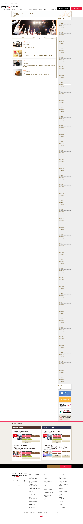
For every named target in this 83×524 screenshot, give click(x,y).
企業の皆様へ (61, 487)
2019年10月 (62, 168)
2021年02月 (62, 136)
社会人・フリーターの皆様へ (63, 484)
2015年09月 (62, 277)
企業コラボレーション (32, 484)
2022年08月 (62, 95)
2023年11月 (62, 61)
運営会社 (25, 512)
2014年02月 (62, 320)
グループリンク (61, 494)
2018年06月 (62, 204)
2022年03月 (62, 107)
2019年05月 (62, 179)
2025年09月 (62, 27)
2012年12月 (62, 352)
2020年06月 (62, 152)
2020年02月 (62, 159)
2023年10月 (62, 64)
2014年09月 (62, 304)
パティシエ (31, 495)
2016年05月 (62, 259)
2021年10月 (62, 118)
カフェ (30, 497)
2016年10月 (62, 247)
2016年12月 (62, 243)
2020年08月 (62, 150)
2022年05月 (62, 102)
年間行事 (45, 482)
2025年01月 (62, 39)
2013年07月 (62, 336)
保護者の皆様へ (61, 485)
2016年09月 (62, 250)
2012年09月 (62, 359)
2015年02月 (62, 293)
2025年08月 (62, 30)
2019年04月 (62, 182)
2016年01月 (62, 268)
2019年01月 (62, 188)
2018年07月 (62, 202)
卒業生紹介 (46, 485)
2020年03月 (62, 157)
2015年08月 (62, 279)
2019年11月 (62, 166)
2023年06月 (62, 73)
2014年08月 (62, 306)
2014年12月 (62, 297)
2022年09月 (62, 93)
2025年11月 (62, 25)
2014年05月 (62, 313)
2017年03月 (62, 236)
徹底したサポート (32, 487)
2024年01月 (62, 57)
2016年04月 (62, 261)
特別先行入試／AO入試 (47, 495)
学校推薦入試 (46, 496)
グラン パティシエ (32, 494)
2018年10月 (62, 195)
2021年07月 (62, 125)
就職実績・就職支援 (33, 501)
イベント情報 (61, 501)
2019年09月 (62, 170)
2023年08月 (62, 68)
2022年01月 (62, 111)
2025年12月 (62, 23)
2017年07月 (62, 227)
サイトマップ (57, 512)
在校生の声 (46, 478)
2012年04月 (62, 370)
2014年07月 (62, 309)
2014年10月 (62, 302)
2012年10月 (62, 356)
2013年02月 (62, 347)
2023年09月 (62, 66)
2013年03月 (62, 345)
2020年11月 (62, 143)
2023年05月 (62, 75)
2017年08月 (62, 225)
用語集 (60, 495)
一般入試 (45, 498)
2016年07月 (62, 254)
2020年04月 (62, 154)
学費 (44, 499)
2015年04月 (62, 288)
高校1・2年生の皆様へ (62, 478)
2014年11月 (62, 300)
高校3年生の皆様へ (62, 477)
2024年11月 (62, 41)
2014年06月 (62, 311)
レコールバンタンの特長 (34, 474)
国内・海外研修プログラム (33, 485)
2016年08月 (62, 252)
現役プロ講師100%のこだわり (34, 481)
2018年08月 (62, 200)
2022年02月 (62, 109)
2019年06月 (62, 177)
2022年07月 (62, 98)
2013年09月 (62, 331)
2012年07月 (62, 363)
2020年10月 (62, 145)
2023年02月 (62, 82)
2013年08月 (62, 334)
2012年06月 (62, 365)
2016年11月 (62, 245)
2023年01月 (62, 84)
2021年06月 (62, 127)
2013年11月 (62, 327)
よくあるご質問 (53, 9)
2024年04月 (62, 50)
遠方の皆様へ (61, 482)
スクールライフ (47, 474)
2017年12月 (62, 216)
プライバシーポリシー (49, 512)
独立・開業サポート (32, 507)
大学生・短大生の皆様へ (63, 481)
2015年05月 (62, 286)
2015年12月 (62, 270)
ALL (17, 38)
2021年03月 (62, 134)
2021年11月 (62, 116)
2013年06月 (62, 338)
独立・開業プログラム (32, 477)
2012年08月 (62, 361)
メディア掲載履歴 (51, 38)
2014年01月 (62, 322)
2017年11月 (62, 218)
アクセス (46, 9)
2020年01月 (62, 161)
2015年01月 (62, 295)
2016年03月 (62, 263)
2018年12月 (62, 191)
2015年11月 (62, 272)
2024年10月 (62, 43)
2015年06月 (62, 284)
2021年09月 (62, 120)
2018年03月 (62, 211)
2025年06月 (62, 34)
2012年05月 (62, 368)
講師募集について (62, 488)
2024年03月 (62, 52)
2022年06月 (62, 100)
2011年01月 (62, 379)
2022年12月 (62, 86)
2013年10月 (62, 329)
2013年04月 (62, 343)
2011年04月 (62, 372)
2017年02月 (62, 238)
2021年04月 (62, 132)
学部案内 (31, 491)
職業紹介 (60, 497)
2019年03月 (62, 184)
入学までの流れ (46, 493)
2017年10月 (62, 220)
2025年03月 (62, 36)
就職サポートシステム (32, 504)
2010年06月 (62, 381)
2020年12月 (62, 141)
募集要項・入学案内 (48, 489)
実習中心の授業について (33, 478)
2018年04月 (62, 209)
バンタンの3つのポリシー (32, 512)
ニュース (28, 38)
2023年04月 (62, 77)
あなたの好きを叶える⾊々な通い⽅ (34, 488)
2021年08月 (62, 123)
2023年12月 (62, 59)
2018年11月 (62, 193)
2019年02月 (62, 186)
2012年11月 (62, 354)
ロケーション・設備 (47, 477)
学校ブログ (40, 38)
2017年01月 (62, 241)
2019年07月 (62, 175)
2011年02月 (62, 377)
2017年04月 (62, 234)
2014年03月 (62, 318)
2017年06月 (62, 229)
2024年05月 (62, 48)
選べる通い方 (31, 482)
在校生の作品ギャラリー (48, 481)
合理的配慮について (41, 512)
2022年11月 (62, 89)
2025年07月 (62, 32)
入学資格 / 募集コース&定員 (48, 492)
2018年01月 (62, 213)
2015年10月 (62, 275)
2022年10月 (62, 91)
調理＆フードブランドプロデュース (34, 498)
